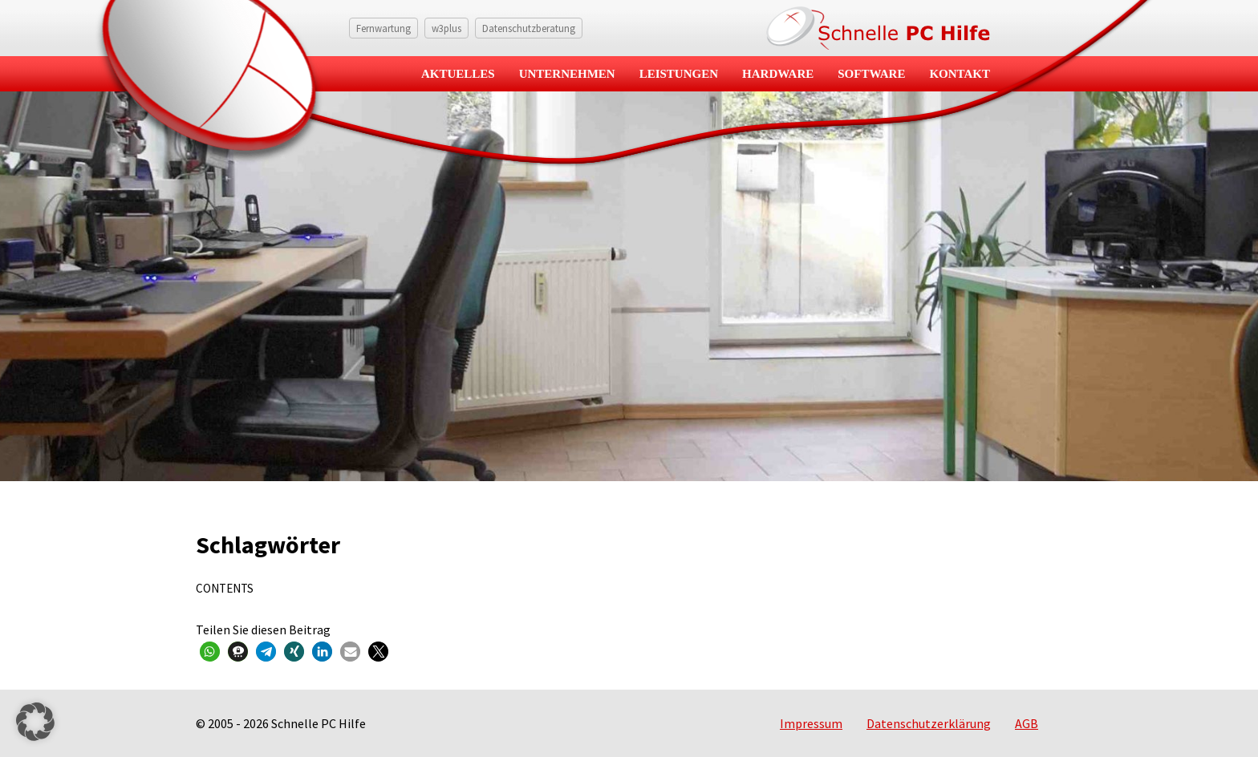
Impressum (811, 723)
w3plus (446, 28)
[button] (210, 652)
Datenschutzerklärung (928, 723)
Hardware (778, 73)
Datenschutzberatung (528, 28)
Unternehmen (567, 73)
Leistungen (678, 73)
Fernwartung (383, 28)
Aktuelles (458, 73)
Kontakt (959, 73)
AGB (1026, 723)
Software (871, 73)
